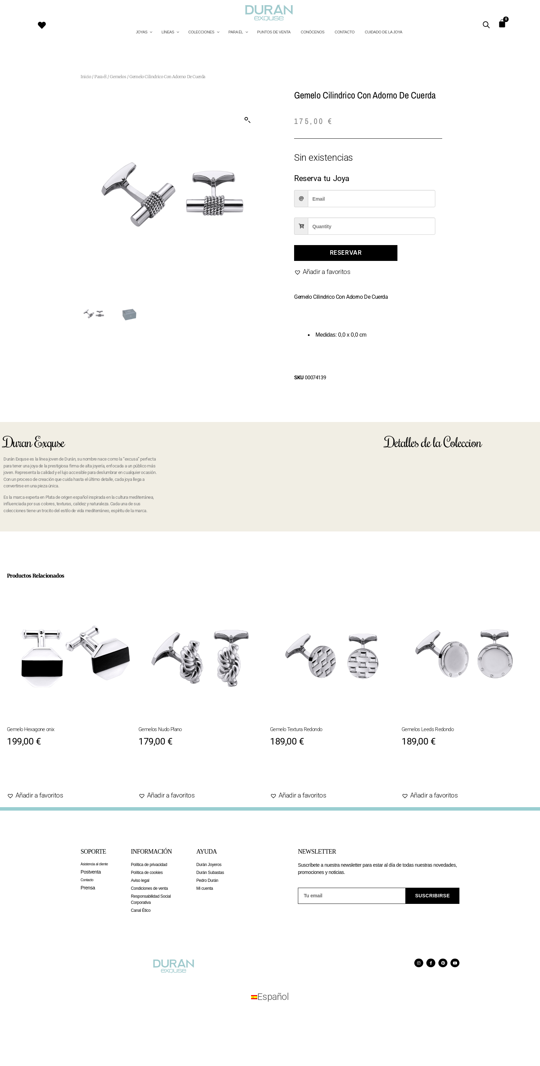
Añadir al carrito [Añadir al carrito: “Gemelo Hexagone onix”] (47, 774)
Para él (100, 76)
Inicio (86, 76)
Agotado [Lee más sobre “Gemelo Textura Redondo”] (293, 774)
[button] (247, 120)
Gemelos (118, 76)
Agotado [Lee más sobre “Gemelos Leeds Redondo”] (425, 774)
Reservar (346, 252)
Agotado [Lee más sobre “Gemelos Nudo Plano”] (162, 774)
